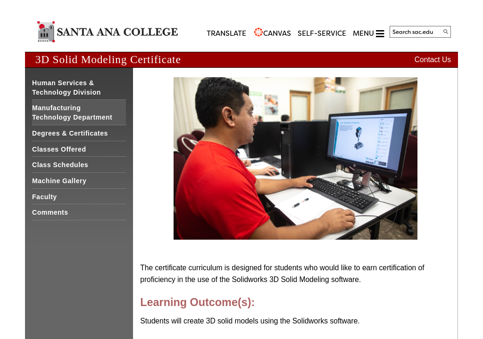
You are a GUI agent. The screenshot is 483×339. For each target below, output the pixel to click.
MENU (368, 34)
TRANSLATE (226, 33)
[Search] (445, 31)
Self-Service (322, 33)
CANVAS (277, 33)
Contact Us (433, 60)
